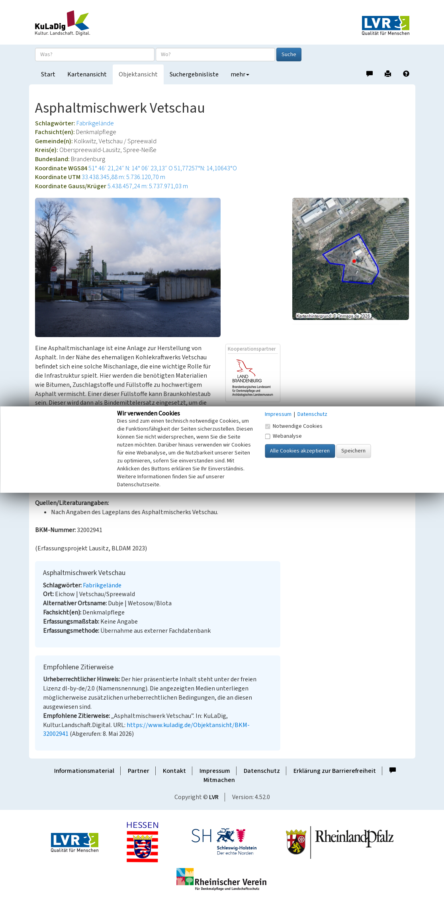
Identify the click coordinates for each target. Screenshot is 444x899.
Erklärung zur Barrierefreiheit (334, 770)
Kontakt (174, 770)
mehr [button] (240, 74)
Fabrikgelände (95, 123)
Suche (289, 55)
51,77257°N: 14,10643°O (205, 168)
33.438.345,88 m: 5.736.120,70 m (123, 177)
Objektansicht (138, 74)
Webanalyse (283, 436)
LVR (214, 797)
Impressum (215, 770)
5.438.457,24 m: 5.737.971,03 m (148, 186)
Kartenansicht (87, 74)
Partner (138, 770)
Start (48, 74)
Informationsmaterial (84, 770)
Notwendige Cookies (294, 426)
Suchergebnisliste (194, 74)
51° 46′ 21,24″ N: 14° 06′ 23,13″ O (130, 168)
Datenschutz (262, 770)
